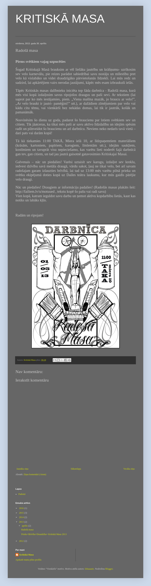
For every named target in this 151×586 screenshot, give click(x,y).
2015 (21, 512)
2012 (21, 541)
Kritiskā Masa (26, 554)
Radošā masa (27, 529)
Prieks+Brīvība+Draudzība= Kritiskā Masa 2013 (44, 534)
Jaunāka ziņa (22, 468)
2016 (21, 508)
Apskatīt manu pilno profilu (28, 559)
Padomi (22, 494)
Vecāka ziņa (129, 468)
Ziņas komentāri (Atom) (35, 474)
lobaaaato (89, 568)
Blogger (109, 568)
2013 (21, 522)
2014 (21, 517)
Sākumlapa (76, 468)
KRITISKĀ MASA (60, 18)
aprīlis (25, 525)
